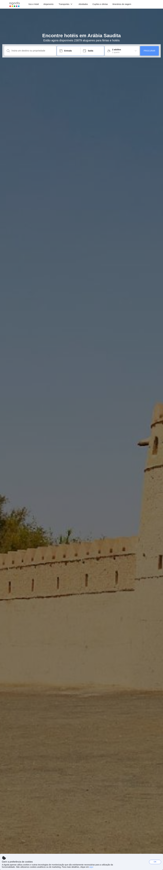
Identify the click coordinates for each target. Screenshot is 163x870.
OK (155, 862)
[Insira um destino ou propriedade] (32, 50)
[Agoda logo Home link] (14, 4)
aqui (91, 867)
